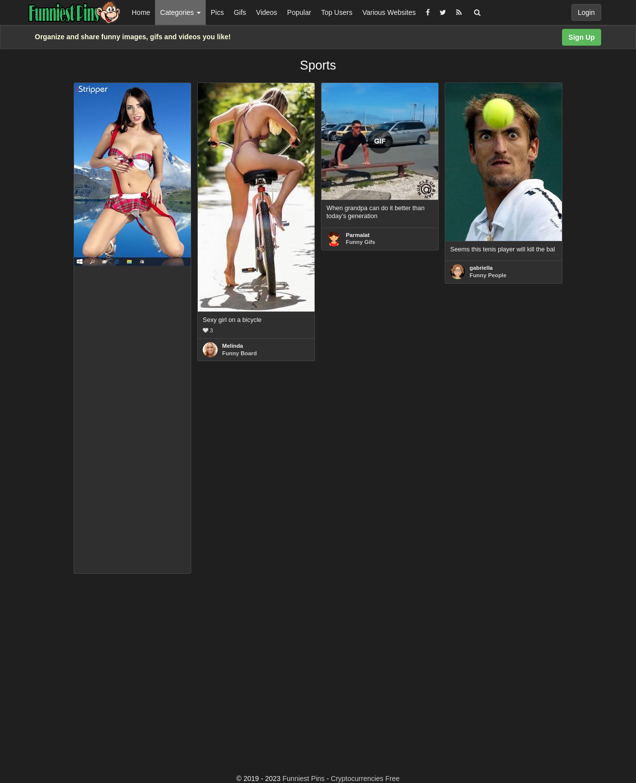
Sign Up (581, 37)
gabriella (481, 268)
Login (586, 12)
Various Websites (389, 12)
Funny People (488, 275)
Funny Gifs (360, 242)
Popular (299, 12)
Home (141, 12)
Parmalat (358, 235)
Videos (266, 12)
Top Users (336, 12)
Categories (180, 12)
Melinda (232, 346)
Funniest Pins (304, 779)
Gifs (240, 12)
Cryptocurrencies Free (365, 779)
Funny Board (239, 353)
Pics (217, 12)
